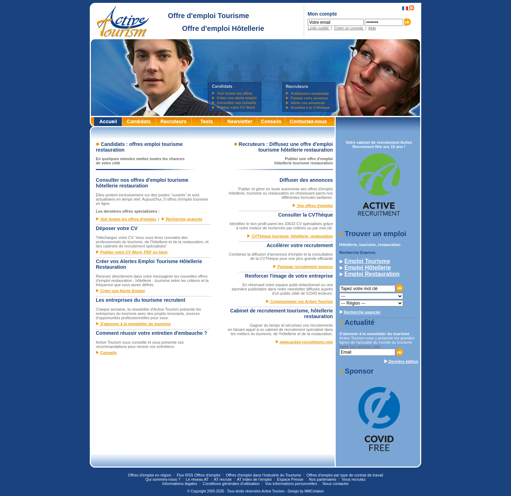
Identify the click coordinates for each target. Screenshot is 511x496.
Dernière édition (401, 361)
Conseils (106, 352)
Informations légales (180, 483)
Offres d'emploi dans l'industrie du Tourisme (263, 475)
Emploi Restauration (372, 274)
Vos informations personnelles (291, 483)
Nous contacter (336, 483)
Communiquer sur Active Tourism (299, 301)
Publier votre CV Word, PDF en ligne (131, 252)
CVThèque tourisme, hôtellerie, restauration (290, 236)
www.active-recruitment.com (304, 342)
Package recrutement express (303, 267)
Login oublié (319, 28)
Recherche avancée (182, 219)
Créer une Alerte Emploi (120, 291)
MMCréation (314, 491)
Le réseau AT (197, 479)
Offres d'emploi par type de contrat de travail (345, 475)
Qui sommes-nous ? (163, 479)
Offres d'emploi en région (149, 475)
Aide (372, 28)
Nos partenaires (323, 479)
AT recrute (223, 479)
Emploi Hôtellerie (367, 268)
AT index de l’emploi (255, 479)
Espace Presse (290, 479)
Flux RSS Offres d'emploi (198, 475)
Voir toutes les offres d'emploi (126, 219)
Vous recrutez (354, 479)
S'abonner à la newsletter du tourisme (133, 324)
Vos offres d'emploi (312, 205)
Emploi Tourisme (367, 261)
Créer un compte (349, 28)
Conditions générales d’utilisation (232, 483)
